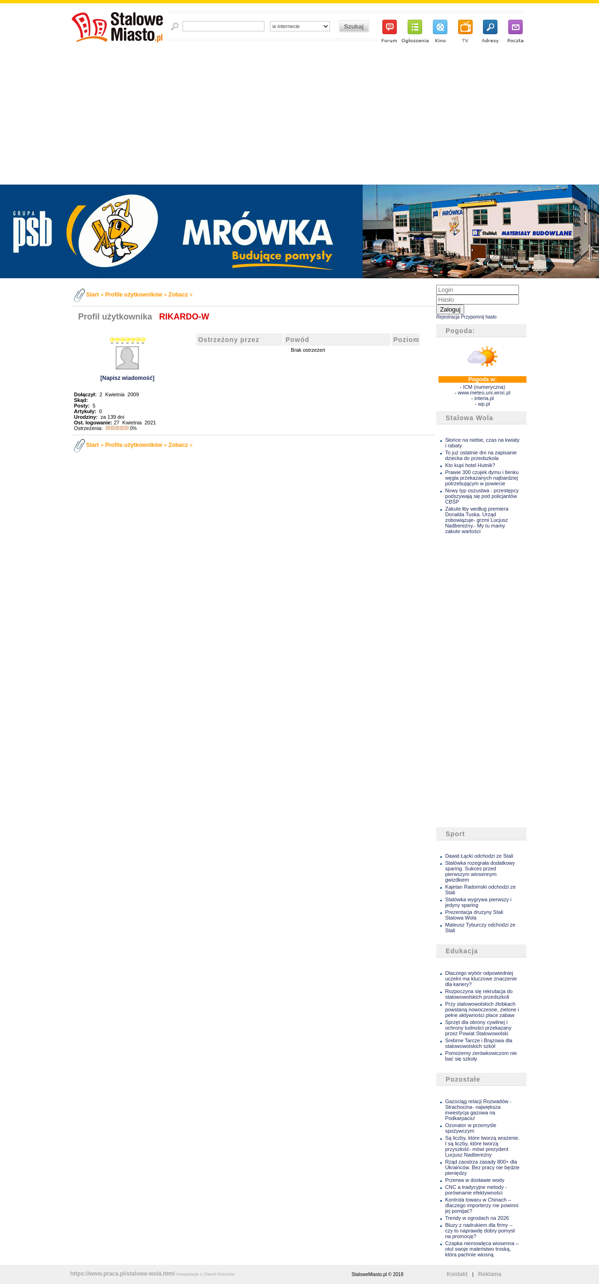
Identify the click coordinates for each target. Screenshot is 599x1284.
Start (92, 294)
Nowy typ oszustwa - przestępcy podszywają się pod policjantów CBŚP (482, 496)
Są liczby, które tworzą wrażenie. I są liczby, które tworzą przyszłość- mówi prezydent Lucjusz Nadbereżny (482, 1146)
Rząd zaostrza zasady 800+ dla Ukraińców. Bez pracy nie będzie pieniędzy (482, 1167)
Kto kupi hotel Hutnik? (470, 465)
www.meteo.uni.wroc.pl (484, 392)
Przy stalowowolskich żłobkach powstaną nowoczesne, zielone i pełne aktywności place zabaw (482, 1009)
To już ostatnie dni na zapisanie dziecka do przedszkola (481, 455)
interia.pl (484, 398)
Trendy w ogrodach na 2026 (477, 1218)
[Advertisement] (299, 114)
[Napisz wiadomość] (127, 378)
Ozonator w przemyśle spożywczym (470, 1128)
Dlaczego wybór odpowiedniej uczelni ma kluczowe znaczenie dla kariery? (481, 978)
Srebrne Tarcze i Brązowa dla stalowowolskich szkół (478, 1043)
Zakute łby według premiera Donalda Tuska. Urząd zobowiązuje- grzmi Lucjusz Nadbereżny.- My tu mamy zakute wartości (476, 520)
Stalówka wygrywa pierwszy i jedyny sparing (478, 902)
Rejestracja (448, 316)
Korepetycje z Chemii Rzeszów (205, 1274)
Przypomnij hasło (479, 316)
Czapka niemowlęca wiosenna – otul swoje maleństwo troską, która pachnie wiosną (482, 1248)
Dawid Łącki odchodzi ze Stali (479, 856)
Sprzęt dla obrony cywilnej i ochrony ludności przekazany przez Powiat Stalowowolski (478, 1027)
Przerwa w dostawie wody (474, 1180)
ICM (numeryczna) (484, 387)
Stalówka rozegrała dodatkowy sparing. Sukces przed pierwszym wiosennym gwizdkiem (480, 871)
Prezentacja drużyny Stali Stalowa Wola (474, 914)
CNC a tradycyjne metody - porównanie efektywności (476, 1189)
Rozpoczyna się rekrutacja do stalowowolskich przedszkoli (478, 994)
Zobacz (178, 294)
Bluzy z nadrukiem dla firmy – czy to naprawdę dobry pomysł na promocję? (480, 1230)
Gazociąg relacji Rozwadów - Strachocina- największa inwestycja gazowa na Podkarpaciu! (478, 1109)
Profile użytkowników (133, 294)
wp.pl (484, 404)
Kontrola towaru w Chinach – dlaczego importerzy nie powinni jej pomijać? (482, 1205)
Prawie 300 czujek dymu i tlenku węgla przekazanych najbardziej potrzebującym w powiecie (482, 477)
